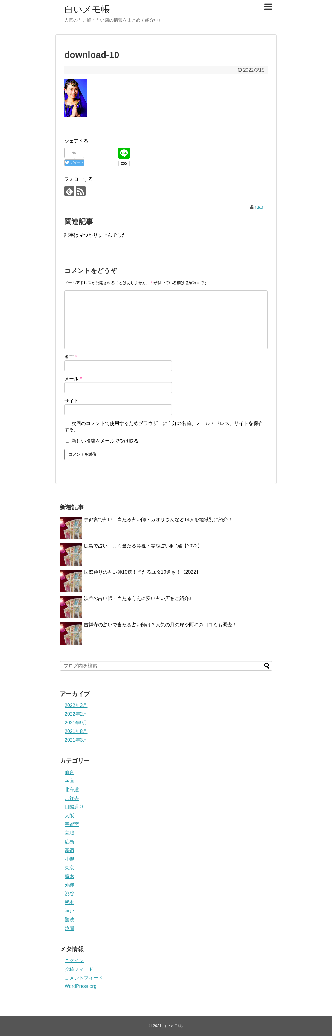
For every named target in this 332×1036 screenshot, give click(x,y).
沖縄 (69, 884)
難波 (69, 919)
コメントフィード (84, 977)
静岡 (69, 928)
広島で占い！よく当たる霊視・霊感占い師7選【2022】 (143, 545)
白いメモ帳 (87, 9)
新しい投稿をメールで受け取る (104, 440)
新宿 (69, 850)
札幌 (69, 858)
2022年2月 (76, 714)
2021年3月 (76, 740)
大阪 (69, 815)
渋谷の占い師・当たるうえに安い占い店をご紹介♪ (137, 598)
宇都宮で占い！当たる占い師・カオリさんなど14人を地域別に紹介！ (158, 519)
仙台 (69, 772)
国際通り (74, 806)
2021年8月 (76, 731)
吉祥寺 (72, 798)
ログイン (74, 960)
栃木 (69, 876)
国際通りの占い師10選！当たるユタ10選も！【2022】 (142, 572)
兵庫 (69, 780)
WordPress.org (80, 986)
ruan (259, 206)
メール (73, 378)
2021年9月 (76, 722)
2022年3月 (76, 705)
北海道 (72, 789)
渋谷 (69, 893)
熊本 (69, 902)
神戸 (69, 910)
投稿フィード (79, 969)
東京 (69, 867)
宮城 (69, 832)
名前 (70, 356)
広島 (69, 841)
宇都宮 (72, 824)
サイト (71, 400)
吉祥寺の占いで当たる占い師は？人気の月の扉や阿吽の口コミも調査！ (160, 624)
